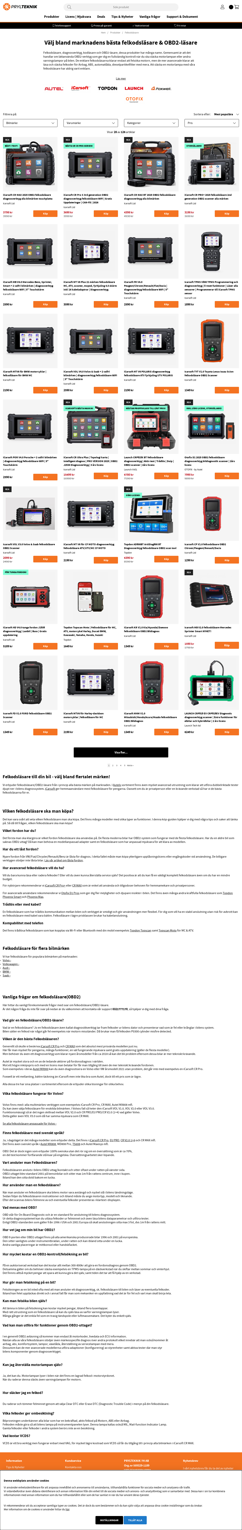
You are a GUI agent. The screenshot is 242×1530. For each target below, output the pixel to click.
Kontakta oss (73, 1467)
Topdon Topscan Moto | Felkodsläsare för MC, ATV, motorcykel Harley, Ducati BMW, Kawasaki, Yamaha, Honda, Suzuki (90, 631)
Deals (101, 16)
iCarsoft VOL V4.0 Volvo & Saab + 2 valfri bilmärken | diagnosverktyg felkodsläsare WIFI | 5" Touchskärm (90, 375)
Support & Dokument (182, 16)
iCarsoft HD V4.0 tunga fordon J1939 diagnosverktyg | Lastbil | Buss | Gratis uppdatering (25, 631)
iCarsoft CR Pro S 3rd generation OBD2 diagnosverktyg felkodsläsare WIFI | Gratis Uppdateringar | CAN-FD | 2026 (88, 198)
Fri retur (181, 25)
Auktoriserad (142, 25)
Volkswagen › (11, 964)
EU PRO (114, 1140)
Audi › (6, 968)
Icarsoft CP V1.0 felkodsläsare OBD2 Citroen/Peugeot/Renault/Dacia (205, 546)
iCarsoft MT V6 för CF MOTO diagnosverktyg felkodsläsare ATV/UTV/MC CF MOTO (89, 546)
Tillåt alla (135, 1520)
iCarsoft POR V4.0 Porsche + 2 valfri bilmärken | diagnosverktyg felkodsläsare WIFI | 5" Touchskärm (30, 461)
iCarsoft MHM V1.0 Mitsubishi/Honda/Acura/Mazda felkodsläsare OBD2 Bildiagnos (150, 717)
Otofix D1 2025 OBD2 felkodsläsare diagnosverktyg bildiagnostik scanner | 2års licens (210, 461)
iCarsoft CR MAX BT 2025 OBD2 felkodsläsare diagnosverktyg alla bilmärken (149, 197)
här (67, 1509)
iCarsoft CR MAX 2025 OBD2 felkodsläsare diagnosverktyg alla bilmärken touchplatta (27, 197)
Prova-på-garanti (103, 25)
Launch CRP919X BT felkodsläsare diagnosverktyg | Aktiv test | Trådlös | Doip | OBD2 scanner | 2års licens (149, 461)
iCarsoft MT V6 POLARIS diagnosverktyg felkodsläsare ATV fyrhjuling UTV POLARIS (148, 373)
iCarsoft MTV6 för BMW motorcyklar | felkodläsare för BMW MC (24, 373)
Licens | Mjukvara (78, 16)
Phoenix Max (35, 897)
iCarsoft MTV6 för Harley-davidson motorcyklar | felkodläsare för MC (84, 715)
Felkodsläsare (132, 32)
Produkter (51, 16)
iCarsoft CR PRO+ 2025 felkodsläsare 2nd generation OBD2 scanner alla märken (208, 197)
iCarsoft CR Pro (50, 1046)
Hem (103, 32)
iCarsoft (50, 789)
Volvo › (7, 960)
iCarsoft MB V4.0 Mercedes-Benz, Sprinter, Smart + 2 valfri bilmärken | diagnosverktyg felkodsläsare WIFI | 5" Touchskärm (28, 285)
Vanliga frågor (150, 16)
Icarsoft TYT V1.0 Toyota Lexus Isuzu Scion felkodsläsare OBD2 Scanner (209, 373)
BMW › (6, 972)
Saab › (6, 975)
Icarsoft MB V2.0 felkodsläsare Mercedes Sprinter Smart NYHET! (208, 629)
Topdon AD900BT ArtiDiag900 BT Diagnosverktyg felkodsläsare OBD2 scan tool (150, 546)
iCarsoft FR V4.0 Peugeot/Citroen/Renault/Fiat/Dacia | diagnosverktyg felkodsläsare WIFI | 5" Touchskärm (146, 287)
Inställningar (109, 1520)
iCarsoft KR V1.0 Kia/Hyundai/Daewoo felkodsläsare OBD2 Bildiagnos (146, 629)
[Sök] (121, 7)
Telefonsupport (63, 25)
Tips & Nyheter (122, 16)
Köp (227, 645)
